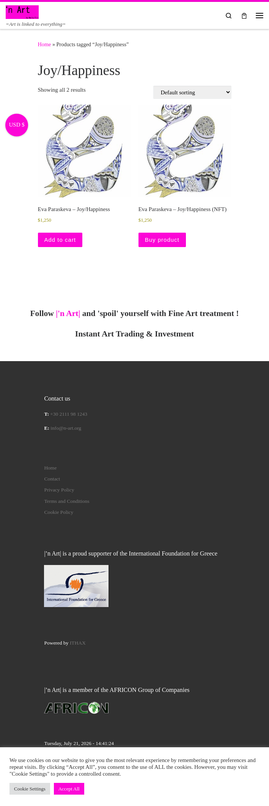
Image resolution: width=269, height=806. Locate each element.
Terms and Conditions (66, 501)
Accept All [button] (69, 789)
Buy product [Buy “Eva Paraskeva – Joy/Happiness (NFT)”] (162, 239)
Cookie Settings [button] (30, 789)
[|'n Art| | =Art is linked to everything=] (22, 11)
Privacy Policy (59, 490)
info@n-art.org (65, 428)
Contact (52, 479)
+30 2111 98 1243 (68, 414)
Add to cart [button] (60, 239)
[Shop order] (192, 92)
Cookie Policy (58, 512)
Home (44, 44)
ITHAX (78, 643)
